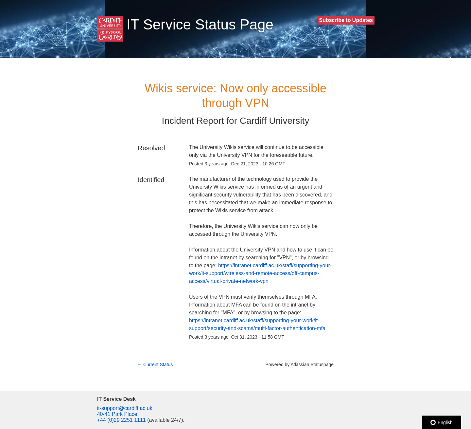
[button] (346, 20)
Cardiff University (274, 121)
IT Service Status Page (200, 24)
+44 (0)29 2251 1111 (121, 420)
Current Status (155, 364)
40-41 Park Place (117, 414)
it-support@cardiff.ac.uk (124, 408)
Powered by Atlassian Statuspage (299, 364)
